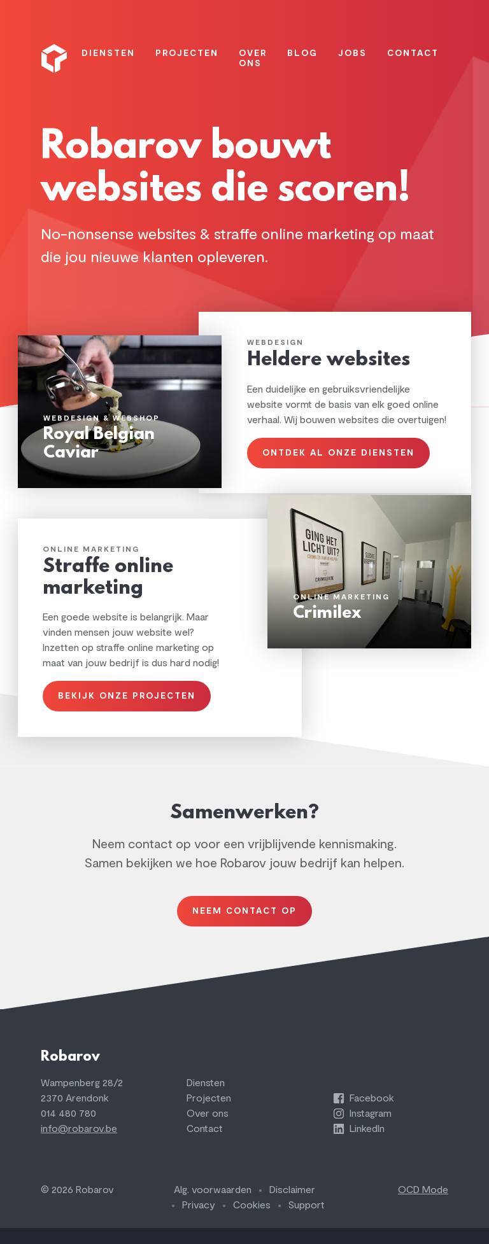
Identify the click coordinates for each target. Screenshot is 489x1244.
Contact (205, 1144)
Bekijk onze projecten (127, 707)
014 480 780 (68, 1129)
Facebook (363, 1114)
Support (306, 1221)
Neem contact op (244, 923)
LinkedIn (359, 1144)
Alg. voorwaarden (213, 1205)
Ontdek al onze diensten (338, 462)
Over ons (208, 1129)
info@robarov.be (79, 1144)
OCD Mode (423, 1205)
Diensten (206, 1099)
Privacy (198, 1221)
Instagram (362, 1129)
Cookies (252, 1221)
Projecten (209, 1114)
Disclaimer (292, 1205)
